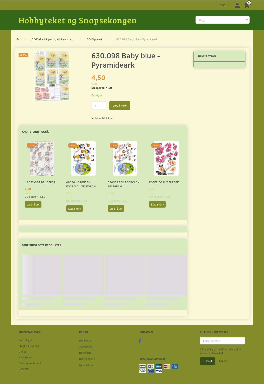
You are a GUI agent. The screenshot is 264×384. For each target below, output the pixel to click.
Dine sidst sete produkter (41, 245)
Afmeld (223, 361)
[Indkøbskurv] (247, 5)
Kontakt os (25, 357)
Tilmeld (207, 361)
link (221, 353)
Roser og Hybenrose (164, 182)
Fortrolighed (26, 340)
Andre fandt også (35, 132)
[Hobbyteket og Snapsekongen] (78, 20)
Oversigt (24, 368)
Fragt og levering (29, 346)
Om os (22, 351)
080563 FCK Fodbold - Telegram (123, 184)
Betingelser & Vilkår (30, 363)
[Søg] (247, 20)
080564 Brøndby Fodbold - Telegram (81, 184)
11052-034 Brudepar (40, 182)
